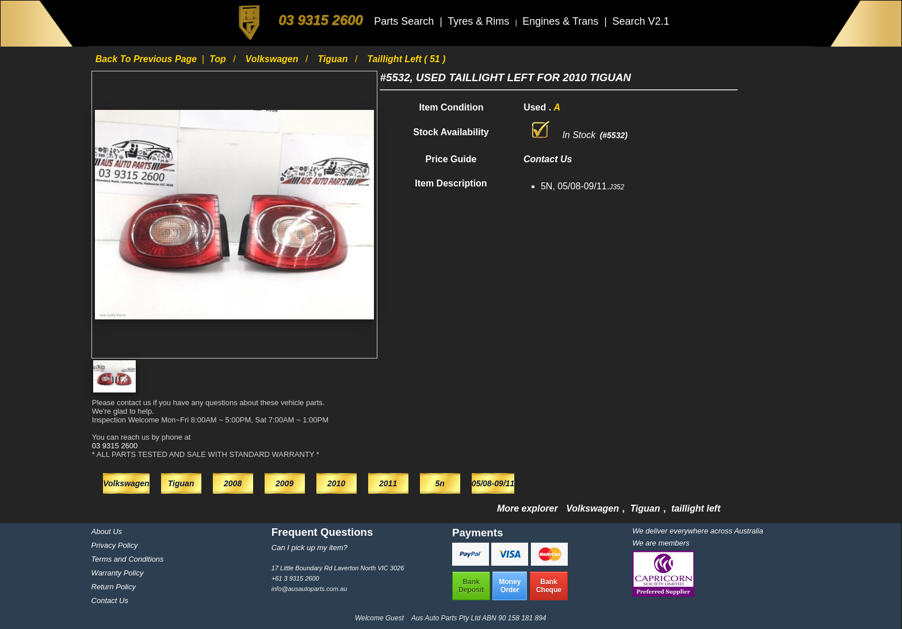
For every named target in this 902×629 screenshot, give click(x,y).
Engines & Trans (561, 21)
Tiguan (334, 59)
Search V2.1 (640, 21)
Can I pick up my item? (309, 547)
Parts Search (405, 21)
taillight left (695, 508)
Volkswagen (273, 59)
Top (218, 59)
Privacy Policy (114, 545)
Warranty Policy (117, 573)
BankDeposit (471, 586)
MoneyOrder (510, 586)
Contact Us (109, 600)
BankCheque (548, 586)
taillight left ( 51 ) (406, 59)
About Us (106, 531)
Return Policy (113, 586)
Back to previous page (147, 59)
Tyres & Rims (480, 21)
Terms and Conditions (127, 559)
